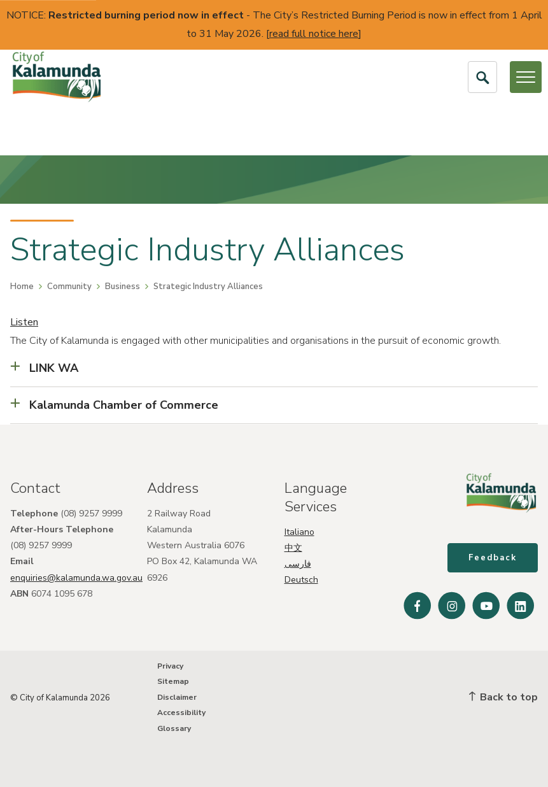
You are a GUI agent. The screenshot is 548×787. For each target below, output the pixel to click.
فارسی (298, 564)
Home (22, 286)
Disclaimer (177, 697)
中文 (293, 548)
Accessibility (181, 713)
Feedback (492, 558)
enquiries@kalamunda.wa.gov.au (76, 577)
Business (122, 286)
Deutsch (301, 580)
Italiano (299, 531)
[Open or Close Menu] (525, 77)
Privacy (170, 666)
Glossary (174, 728)
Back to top (503, 697)
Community (69, 286)
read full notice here (313, 34)
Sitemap (173, 681)
